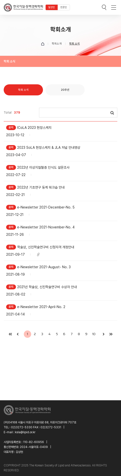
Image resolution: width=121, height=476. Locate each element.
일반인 (51, 7)
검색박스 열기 (104, 7)
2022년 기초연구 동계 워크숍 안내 (41, 187)
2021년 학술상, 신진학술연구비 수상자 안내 (47, 287)
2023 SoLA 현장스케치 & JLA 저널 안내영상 (48, 147)
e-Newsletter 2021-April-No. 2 (41, 307)
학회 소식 (23, 89)
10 (93, 334)
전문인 (63, 7)
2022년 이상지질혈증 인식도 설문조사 (43, 167)
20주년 (65, 89)
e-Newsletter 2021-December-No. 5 (46, 207)
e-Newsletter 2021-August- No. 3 (44, 267)
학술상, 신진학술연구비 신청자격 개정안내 (45, 247)
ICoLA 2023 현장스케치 (34, 128)
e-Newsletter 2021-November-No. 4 (46, 227)
